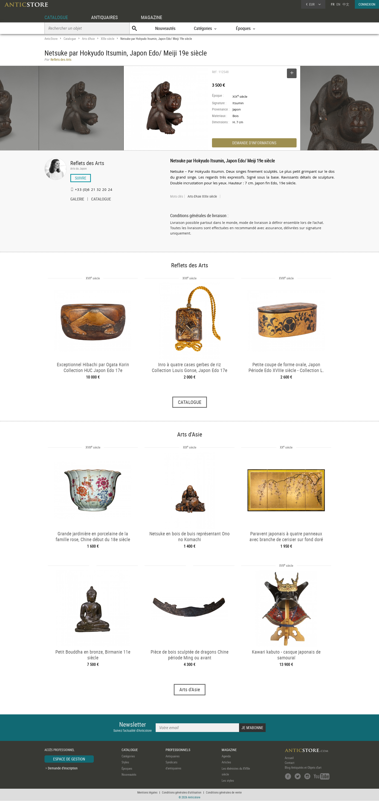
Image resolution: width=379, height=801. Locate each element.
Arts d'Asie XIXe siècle (202, 196)
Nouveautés (165, 28)
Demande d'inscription (63, 768)
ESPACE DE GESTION (69, 759)
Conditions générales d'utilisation (181, 792)
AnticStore (51, 38)
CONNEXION (366, 4)
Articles (226, 762)
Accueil (289, 758)
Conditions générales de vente (224, 792)
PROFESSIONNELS (178, 750)
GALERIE (77, 199)
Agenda (226, 756)
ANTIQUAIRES (104, 17)
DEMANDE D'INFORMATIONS (254, 142)
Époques (127, 768)
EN (338, 4)
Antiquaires (173, 756)
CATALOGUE (56, 17)
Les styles (228, 780)
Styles (125, 762)
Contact (289, 762)
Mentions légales (147, 792)
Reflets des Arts (87, 162)
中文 (346, 4)
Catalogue (70, 38)
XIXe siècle (107, 38)
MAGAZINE (151, 17)
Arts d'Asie (88, 38)
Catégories (128, 756)
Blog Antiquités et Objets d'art (303, 767)
